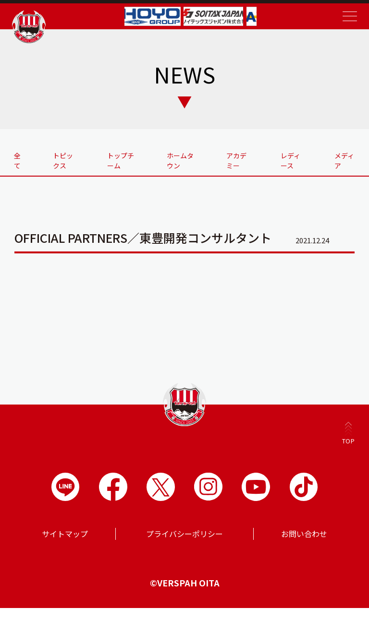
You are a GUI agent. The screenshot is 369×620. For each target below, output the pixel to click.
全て (21, 160)
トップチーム (124, 160)
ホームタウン (182, 160)
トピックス (67, 165)
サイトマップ (65, 545)
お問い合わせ (304, 545)
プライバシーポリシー (184, 545)
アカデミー (236, 165)
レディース (290, 165)
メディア (343, 160)
